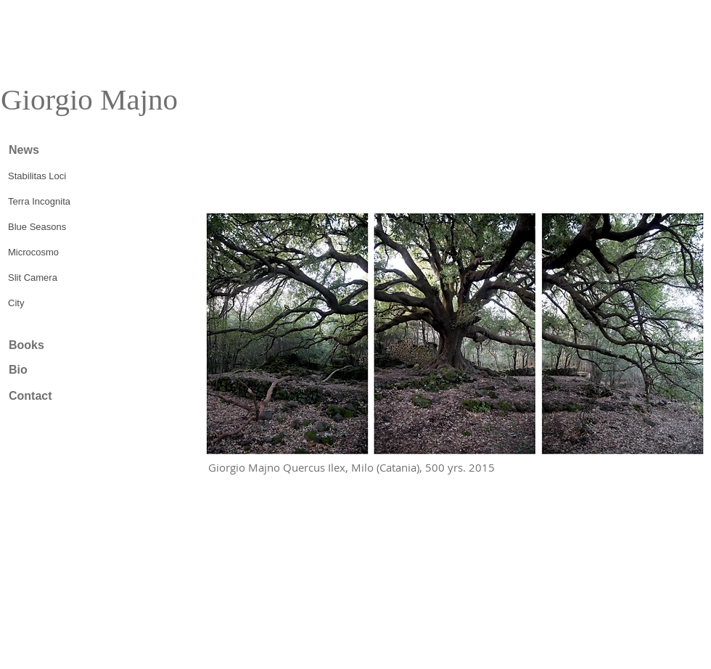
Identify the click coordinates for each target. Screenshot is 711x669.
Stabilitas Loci (37, 176)
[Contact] (59, 396)
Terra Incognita (39, 201)
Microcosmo (33, 252)
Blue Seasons (37, 226)
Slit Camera (32, 277)
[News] (59, 150)
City (16, 302)
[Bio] (59, 370)
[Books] (59, 345)
